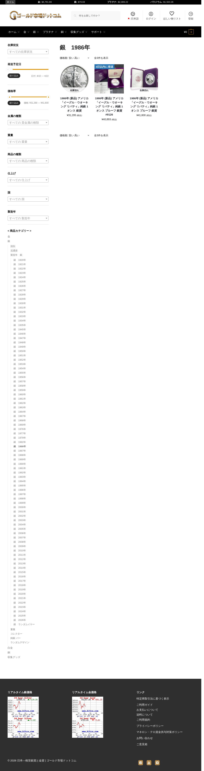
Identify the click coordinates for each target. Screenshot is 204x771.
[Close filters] (50, 45)
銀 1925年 (20, 281)
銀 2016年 (20, 576)
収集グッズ (14, 657)
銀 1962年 (20, 403)
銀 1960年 (20, 394)
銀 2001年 (20, 511)
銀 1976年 (20, 429)
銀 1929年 (20, 299)
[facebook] (140, 760)
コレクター (16, 633)
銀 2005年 (20, 529)
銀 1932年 (20, 312)
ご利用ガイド (144, 704)
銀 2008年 (20, 542)
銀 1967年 (20, 416)
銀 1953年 (20, 364)
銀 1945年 (20, 329)
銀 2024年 (20, 611)
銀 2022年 (20, 602)
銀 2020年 (20, 594)
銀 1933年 (20, 316)
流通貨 (14, 250)
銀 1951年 (20, 355)
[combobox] (28, 51)
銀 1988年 (20, 455)
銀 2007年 (20, 537)
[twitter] (157, 760)
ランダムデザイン (19, 642)
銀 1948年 (20, 342)
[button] (189, 32)
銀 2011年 (20, 555)
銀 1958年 (20, 385)
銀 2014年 (20, 568)
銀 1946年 (20, 333)
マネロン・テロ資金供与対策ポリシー (159, 731)
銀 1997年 (20, 494)
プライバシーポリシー (150, 725)
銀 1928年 (20, 294)
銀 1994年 (20, 481)
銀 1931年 (20, 307)
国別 (12, 246)
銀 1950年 (20, 351)
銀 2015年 (20, 572)
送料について (144, 714)
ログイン (151, 15)
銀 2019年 (20, 589)
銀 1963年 (20, 407)
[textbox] (28, 51)
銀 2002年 (20, 516)
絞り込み (14, 75)
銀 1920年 (20, 260)
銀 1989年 (20, 459)
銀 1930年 (20, 303)
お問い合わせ (144, 738)
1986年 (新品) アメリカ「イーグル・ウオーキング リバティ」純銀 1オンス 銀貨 (74, 104)
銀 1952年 (20, 359)
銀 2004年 (20, 524)
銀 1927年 (20, 290)
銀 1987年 (20, 450)
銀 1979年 (20, 437)
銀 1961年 (20, 398)
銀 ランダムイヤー (24, 624)
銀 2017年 (20, 581)
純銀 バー (15, 638)
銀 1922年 (20, 268)
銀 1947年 (20, 338)
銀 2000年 (20, 507)
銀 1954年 (20, 368)
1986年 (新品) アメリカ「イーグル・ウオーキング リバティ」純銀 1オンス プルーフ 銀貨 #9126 (109, 106)
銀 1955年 (20, 372)
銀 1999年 (20, 503)
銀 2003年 (20, 520)
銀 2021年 (20, 598)
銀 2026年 (20, 620)
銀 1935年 (20, 325)
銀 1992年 (20, 472)
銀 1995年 (20, 485)
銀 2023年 (20, 607)
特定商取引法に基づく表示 (152, 698)
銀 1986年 (20, 446)
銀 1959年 (20, 390)
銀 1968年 (20, 420)
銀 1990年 (20, 464)
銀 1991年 (20, 468)
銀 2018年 (20, 585)
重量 (12, 629)
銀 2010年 (20, 550)
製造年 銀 (16, 255)
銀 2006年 (20, 533)
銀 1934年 (20, 320)
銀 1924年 (20, 277)
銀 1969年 (20, 424)
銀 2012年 (20, 559)
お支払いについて (147, 709)
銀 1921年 (20, 264)
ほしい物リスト (172, 15)
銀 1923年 (20, 273)
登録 (190, 15)
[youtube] (149, 760)
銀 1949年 (20, 346)
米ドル (10, 2)
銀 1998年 (20, 498)
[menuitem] (133, 15)
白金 (10, 647)
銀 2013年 (20, 563)
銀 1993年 (20, 477)
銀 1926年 (20, 286)
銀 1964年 (20, 411)
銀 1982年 (20, 442)
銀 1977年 (20, 433)
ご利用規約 (143, 719)
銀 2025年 (20, 615)
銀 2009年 (20, 546)
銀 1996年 (20, 490)
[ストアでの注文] (75, 58)
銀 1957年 (20, 381)
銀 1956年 (20, 377)
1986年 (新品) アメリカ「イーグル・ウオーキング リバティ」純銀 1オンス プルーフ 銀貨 (144, 104)
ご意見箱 (141, 744)
